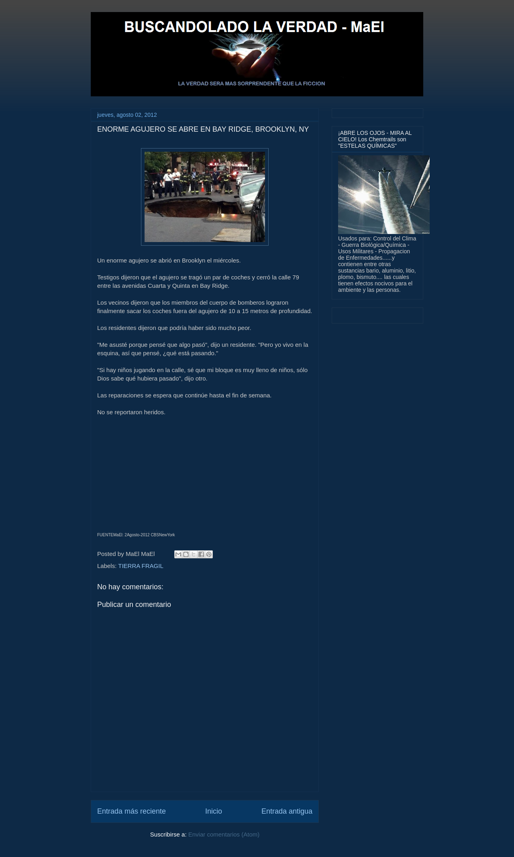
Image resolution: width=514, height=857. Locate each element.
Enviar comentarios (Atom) (224, 834)
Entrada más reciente (131, 811)
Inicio (213, 811)
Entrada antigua (286, 811)
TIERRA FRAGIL (140, 565)
